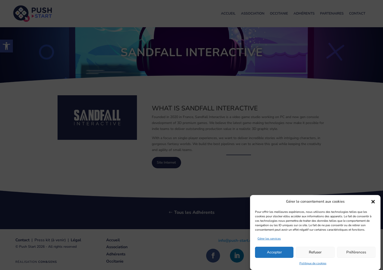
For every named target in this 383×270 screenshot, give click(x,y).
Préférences (356, 256)
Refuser (315, 256)
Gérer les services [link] (269, 242)
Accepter (274, 256)
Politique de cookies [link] (312, 267)
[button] (373, 205)
